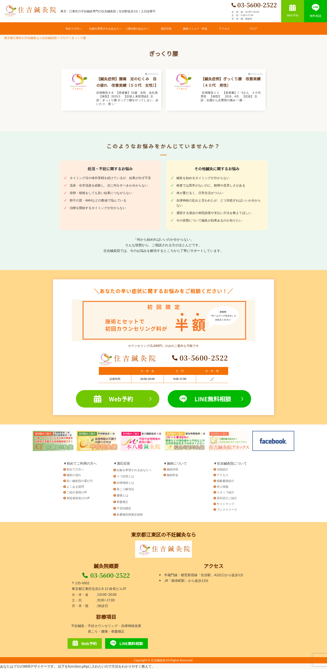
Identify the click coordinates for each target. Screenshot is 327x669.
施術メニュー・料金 (195, 28)
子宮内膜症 (124, 508)
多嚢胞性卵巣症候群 (130, 514)
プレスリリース (227, 509)
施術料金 (172, 475)
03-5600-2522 (106, 575)
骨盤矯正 (122, 502)
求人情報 (222, 486)
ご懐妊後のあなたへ (137, 28)
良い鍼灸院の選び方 (80, 481)
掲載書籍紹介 (225, 481)
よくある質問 (75, 486)
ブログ (253, 28)
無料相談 (315, 11)
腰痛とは (122, 495)
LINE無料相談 (211, 399)
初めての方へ (74, 28)
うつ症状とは (125, 476)
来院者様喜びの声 (78, 498)
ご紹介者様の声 (77, 492)
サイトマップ (225, 504)
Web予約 (293, 10)
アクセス (224, 28)
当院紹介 (222, 469)
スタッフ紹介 (225, 492)
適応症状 (166, 28)
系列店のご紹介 (227, 498)
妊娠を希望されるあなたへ (105, 28)
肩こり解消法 (125, 489)
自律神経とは (125, 482)
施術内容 (172, 469)
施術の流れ (74, 475)
